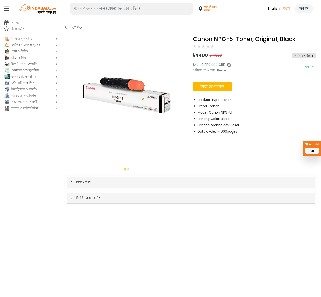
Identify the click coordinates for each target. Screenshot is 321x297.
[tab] (125, 169)
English (274, 8)
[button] (205, 8)
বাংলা (286, 8)
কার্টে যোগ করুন (212, 86)
